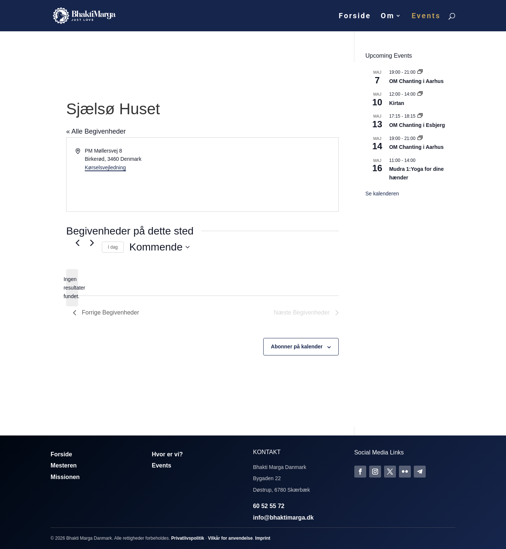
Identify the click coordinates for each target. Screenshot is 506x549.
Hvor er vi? (167, 454)
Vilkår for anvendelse (230, 538)
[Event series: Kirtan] (420, 94)
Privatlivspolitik (187, 538)
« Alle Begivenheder (96, 131)
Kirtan (396, 103)
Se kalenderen (382, 194)
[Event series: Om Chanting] (420, 72)
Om (387, 16)
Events (426, 16)
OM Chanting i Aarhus (416, 81)
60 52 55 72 (268, 506)
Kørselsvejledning (105, 167)
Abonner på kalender (297, 346)
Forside (355, 16)
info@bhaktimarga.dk (283, 517)
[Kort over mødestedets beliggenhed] (269, 174)
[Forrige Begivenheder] (77, 242)
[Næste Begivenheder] (91, 242)
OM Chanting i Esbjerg (417, 125)
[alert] (72, 287)
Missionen (65, 477)
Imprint (262, 538)
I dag (113, 247)
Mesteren (64, 465)
